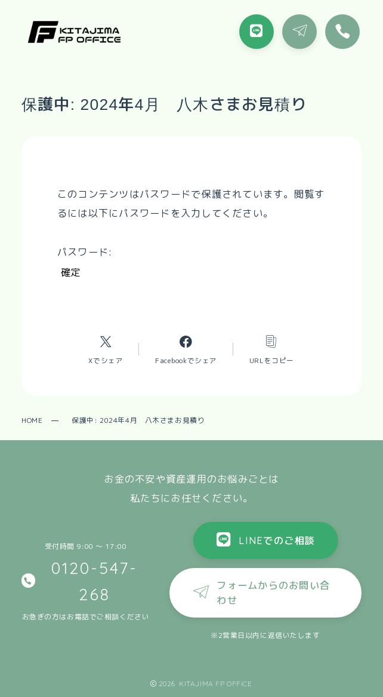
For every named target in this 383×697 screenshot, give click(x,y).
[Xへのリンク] (105, 349)
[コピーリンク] (272, 349)
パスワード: (180, 252)
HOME (31, 420)
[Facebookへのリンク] (186, 349)
